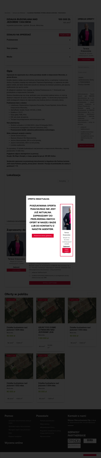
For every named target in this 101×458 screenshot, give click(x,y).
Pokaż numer (67, 250)
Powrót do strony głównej (43, 235)
